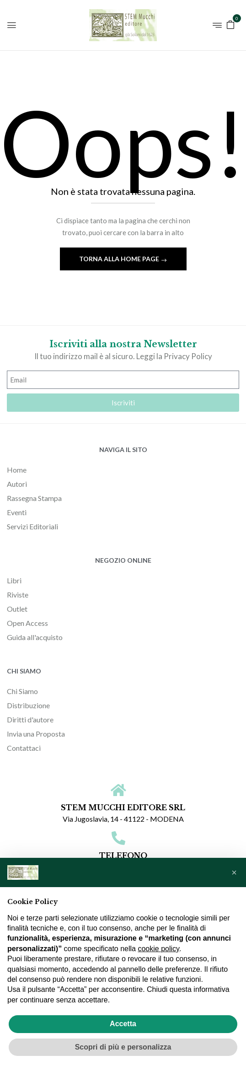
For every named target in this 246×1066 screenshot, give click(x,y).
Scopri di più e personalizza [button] (123, 1047)
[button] (230, 24)
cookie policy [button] (158, 949)
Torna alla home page (119, 259)
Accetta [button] (123, 1024)
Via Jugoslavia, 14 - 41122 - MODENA (123, 818)
